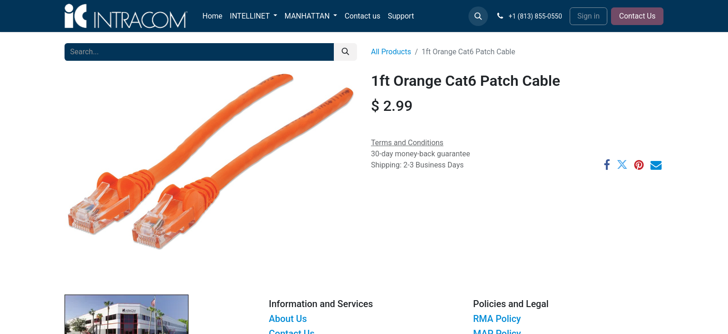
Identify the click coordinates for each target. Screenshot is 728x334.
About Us (288, 318)
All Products (391, 51)
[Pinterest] (639, 164)
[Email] (656, 164)
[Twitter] (622, 164)
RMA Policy (497, 318)
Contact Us (637, 16)
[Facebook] (607, 164)
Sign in (589, 16)
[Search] (345, 52)
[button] (478, 16)
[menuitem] (212, 16)
